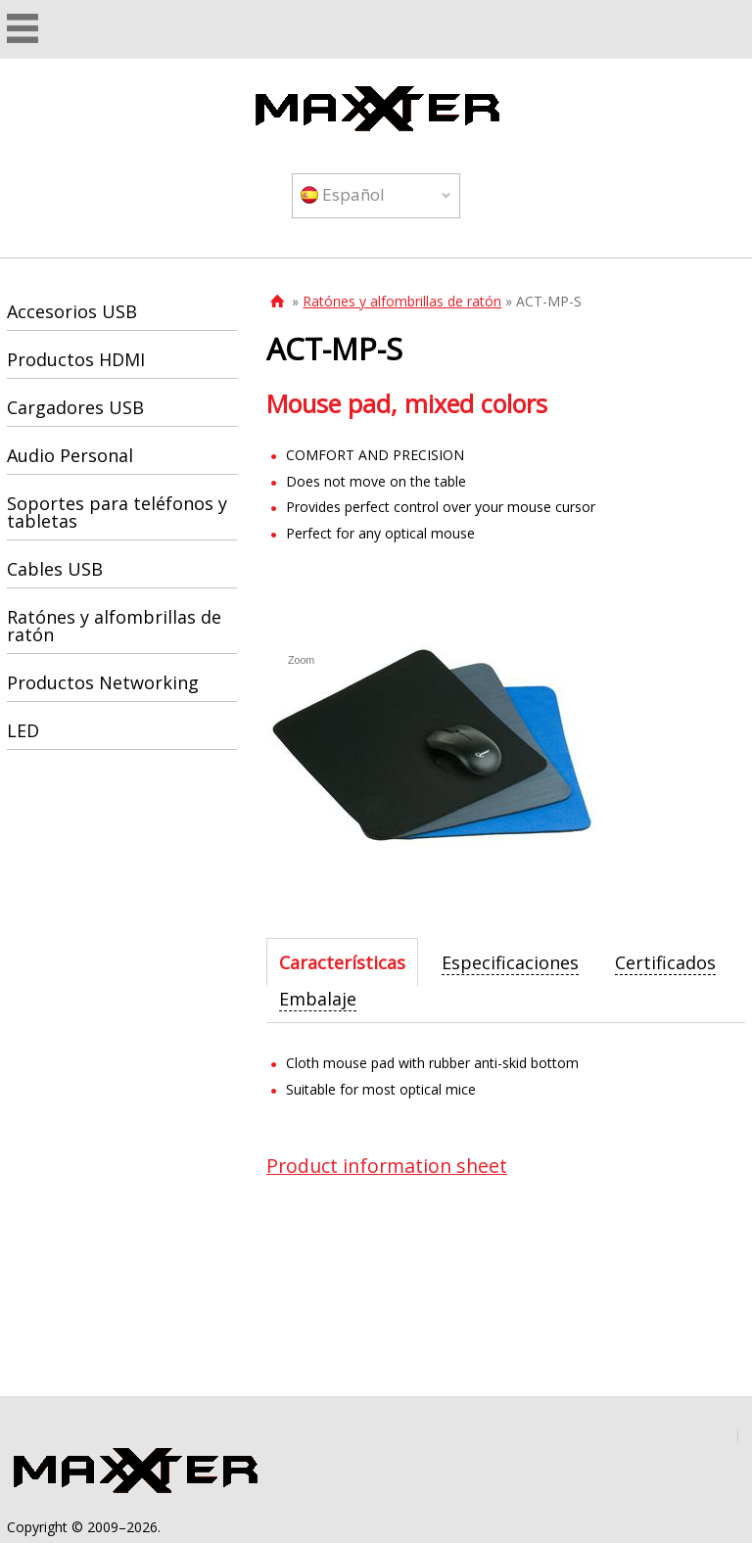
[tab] (342, 962)
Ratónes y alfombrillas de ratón (402, 301)
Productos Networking (103, 682)
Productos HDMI (76, 359)
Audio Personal (70, 455)
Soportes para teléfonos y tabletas (117, 512)
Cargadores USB (75, 407)
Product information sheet (386, 1165)
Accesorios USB (72, 311)
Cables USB (55, 569)
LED (23, 730)
